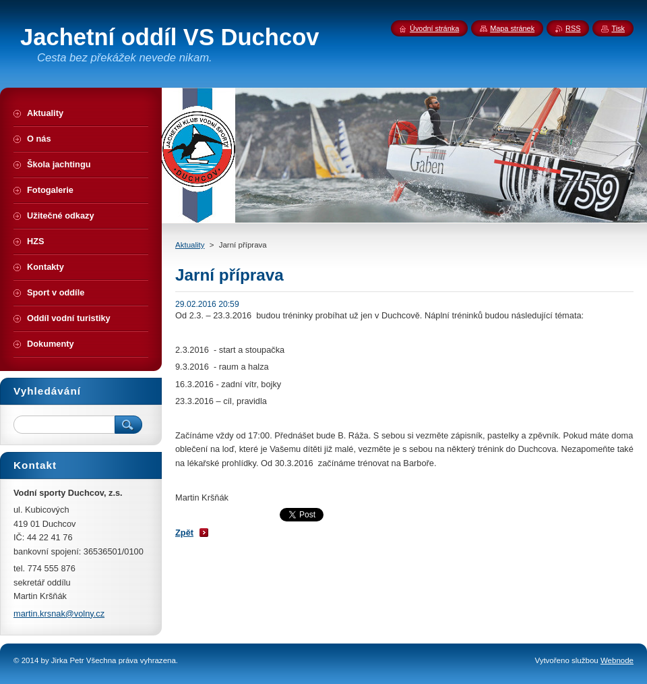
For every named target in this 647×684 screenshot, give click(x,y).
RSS (572, 28)
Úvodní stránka (434, 28)
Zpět (184, 533)
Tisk (618, 28)
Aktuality (190, 245)
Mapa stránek (512, 28)
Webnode (617, 660)
